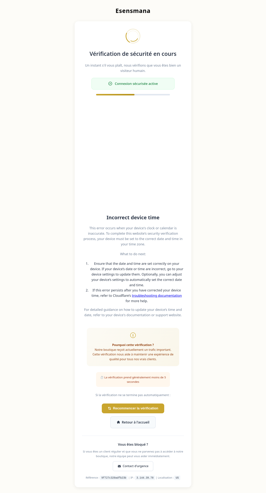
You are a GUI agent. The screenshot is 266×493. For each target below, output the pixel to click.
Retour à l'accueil (133, 422)
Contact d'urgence (132, 466)
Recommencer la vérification (133, 408)
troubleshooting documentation (157, 295)
